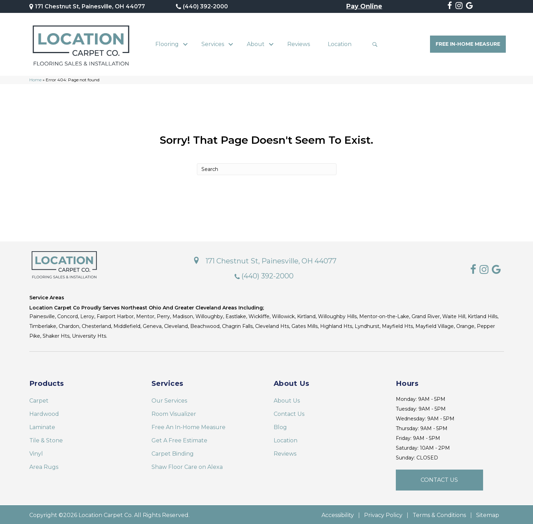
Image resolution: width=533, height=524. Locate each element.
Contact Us (289, 412)
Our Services (169, 399)
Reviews (298, 43)
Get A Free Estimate (179, 439)
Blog (280, 425)
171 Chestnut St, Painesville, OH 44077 (90, 6)
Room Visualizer (173, 412)
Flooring (167, 43)
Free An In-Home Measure (188, 425)
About (256, 43)
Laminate (42, 425)
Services (212, 43)
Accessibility (337, 514)
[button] (185, 44)
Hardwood (44, 412)
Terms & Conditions (439, 514)
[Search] (266, 168)
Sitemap (487, 514)
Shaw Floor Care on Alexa (187, 465)
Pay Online (364, 6)
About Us (287, 399)
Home (35, 78)
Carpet (39, 399)
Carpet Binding (172, 452)
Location (339, 43)
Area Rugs (43, 465)
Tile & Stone (46, 439)
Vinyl (36, 452)
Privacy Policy (383, 514)
